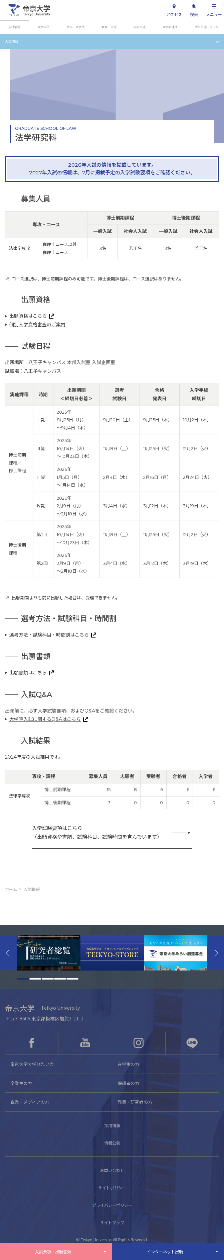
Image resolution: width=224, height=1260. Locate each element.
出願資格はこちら (28, 316)
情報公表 (112, 1143)
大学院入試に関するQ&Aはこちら (45, 719)
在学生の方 (128, 1064)
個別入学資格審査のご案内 (37, 325)
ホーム (11, 889)
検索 (194, 14)
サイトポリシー (112, 1187)
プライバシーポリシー (112, 1205)
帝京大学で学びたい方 (32, 1064)
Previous (8, 953)
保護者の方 (128, 1083)
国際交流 (140, 27)
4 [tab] (60, 979)
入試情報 (14, 27)
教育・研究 (109, 27)
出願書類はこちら (28, 673)
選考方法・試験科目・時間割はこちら (49, 635)
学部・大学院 (75, 27)
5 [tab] (72, 979)
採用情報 (112, 1125)
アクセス (174, 14)
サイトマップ (112, 1222)
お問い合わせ (112, 1170)
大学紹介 (43, 27)
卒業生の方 (21, 1083)
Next (215, 953)
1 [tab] (23, 979)
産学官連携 (170, 27)
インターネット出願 (165, 1251)
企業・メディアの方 (29, 1102)
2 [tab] (35, 979)
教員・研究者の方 (135, 1102)
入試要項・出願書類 (53, 1251)
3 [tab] (47, 979)
